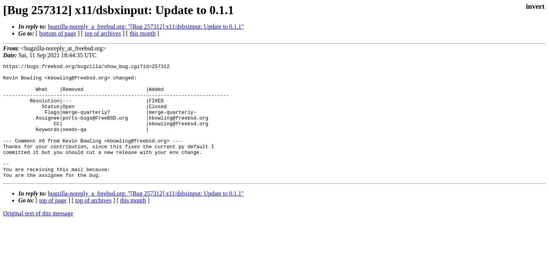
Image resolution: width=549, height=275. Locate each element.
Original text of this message (38, 236)
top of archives (103, 33)
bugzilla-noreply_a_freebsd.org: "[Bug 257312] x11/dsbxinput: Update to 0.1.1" (146, 26)
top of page (53, 223)
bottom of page (57, 33)
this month (143, 33)
